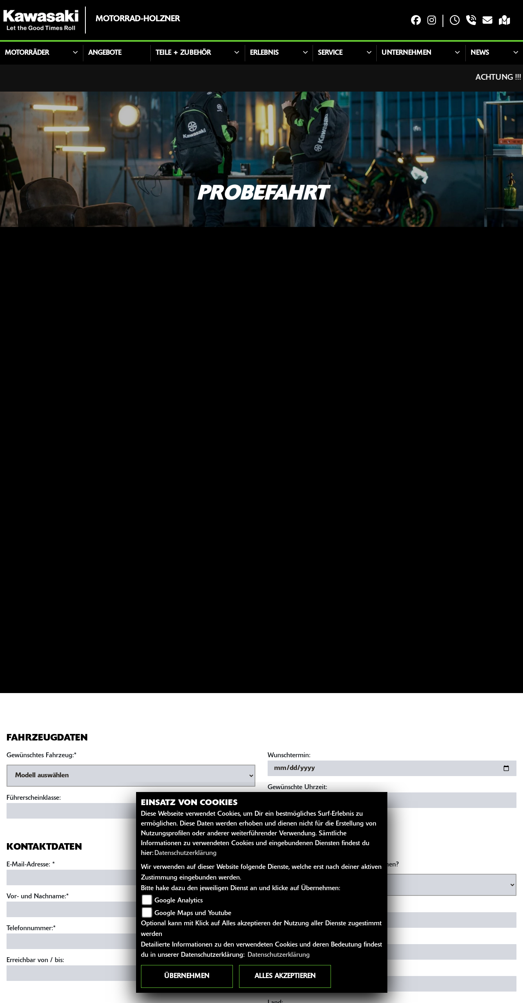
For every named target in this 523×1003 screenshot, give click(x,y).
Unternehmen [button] (406, 53)
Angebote (104, 53)
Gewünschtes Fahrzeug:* (41, 755)
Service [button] (330, 53)
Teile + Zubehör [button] (183, 53)
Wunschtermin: (289, 755)
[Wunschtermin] (392, 768)
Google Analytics (178, 901)
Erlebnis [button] (264, 53)
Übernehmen (186, 976)
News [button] (480, 53)
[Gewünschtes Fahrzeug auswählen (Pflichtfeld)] (131, 776)
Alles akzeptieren (285, 976)
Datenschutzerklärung (185, 853)
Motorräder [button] (27, 53)
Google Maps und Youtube (192, 913)
